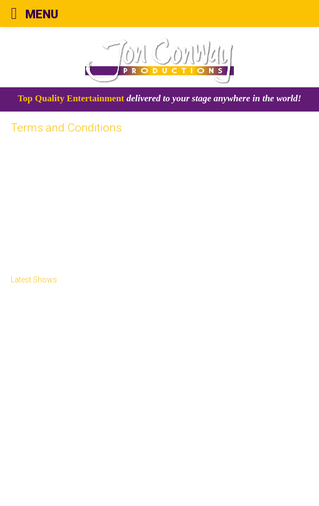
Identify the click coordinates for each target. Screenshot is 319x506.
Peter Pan (28, 385)
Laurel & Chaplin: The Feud (59, 372)
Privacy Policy (46, 476)
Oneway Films (35, 359)
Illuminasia (40, 333)
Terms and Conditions (61, 464)
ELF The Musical (40, 398)
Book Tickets (34, 412)
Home (22, 293)
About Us (27, 306)
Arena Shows (35, 346)
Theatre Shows (49, 319)
